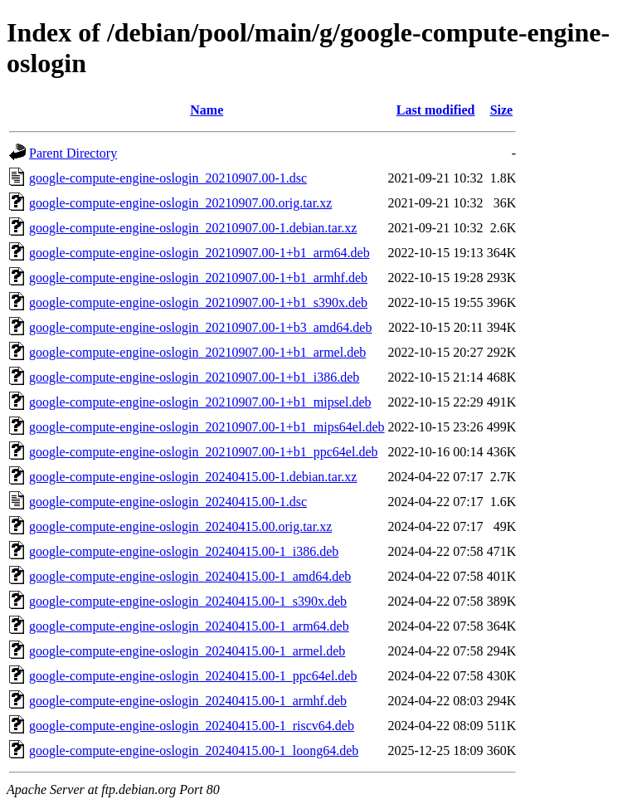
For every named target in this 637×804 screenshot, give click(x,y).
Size (501, 110)
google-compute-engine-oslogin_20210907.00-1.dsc (168, 178)
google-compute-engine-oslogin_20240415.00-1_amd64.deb (190, 576)
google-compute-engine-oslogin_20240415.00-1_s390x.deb (188, 601)
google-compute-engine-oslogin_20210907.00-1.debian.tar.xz (193, 228)
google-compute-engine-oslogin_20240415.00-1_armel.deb (187, 651)
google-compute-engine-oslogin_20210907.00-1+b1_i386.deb (194, 377)
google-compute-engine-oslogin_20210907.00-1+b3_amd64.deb (200, 327)
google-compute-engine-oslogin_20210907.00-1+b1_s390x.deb (198, 302)
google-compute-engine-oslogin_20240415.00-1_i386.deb (183, 551)
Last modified (435, 110)
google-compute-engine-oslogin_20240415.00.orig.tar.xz (180, 526)
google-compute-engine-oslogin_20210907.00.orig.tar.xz (180, 203)
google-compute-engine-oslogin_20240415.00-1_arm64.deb (189, 626)
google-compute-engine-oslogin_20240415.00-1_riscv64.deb (191, 726)
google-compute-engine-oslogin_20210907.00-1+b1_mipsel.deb (200, 402)
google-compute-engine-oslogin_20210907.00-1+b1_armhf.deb (198, 277)
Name (206, 110)
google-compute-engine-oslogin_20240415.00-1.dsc (168, 502)
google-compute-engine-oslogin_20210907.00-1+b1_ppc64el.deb (203, 452)
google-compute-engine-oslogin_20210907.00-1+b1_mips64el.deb (207, 427)
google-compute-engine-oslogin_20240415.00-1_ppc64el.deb (193, 676)
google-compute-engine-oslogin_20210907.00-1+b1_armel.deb (197, 352)
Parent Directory (73, 153)
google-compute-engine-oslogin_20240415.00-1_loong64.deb (193, 750)
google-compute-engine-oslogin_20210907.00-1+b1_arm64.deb (199, 253)
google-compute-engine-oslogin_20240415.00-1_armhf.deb (188, 701)
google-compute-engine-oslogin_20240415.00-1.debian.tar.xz (193, 477)
